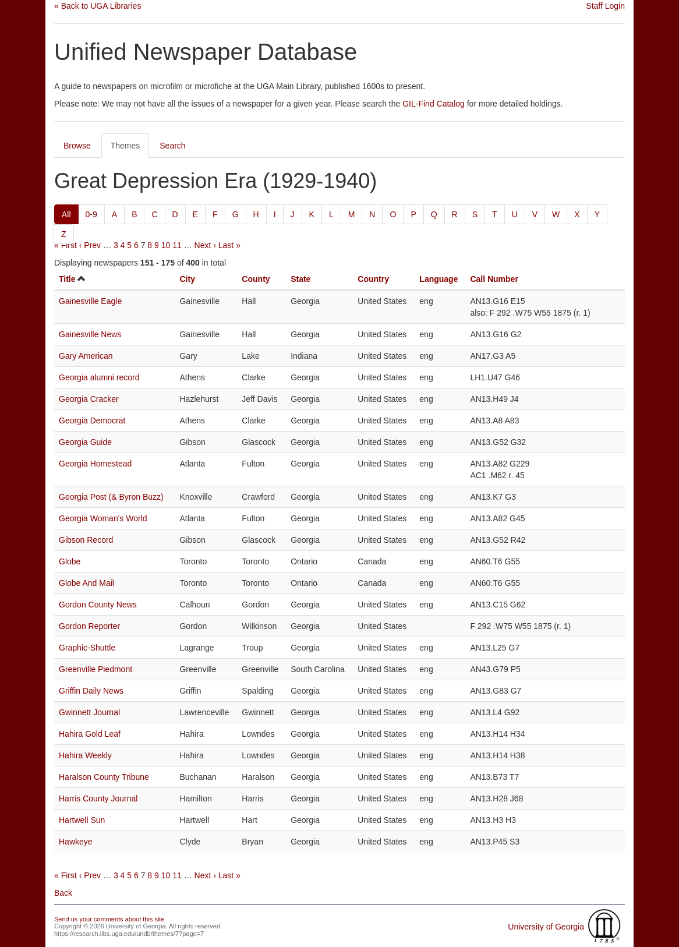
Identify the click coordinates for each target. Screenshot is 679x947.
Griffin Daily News (91, 690)
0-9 (91, 214)
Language (438, 279)
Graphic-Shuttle (87, 647)
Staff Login (605, 5)
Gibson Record (86, 540)
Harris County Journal (98, 798)
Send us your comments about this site (109, 919)
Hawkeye (76, 841)
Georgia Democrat (92, 420)
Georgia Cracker (89, 399)
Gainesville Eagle (90, 301)
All (66, 214)
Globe (69, 561)
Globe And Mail (86, 583)
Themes (125, 145)
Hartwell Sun (82, 820)
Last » (229, 245)
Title (67, 279)
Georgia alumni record (99, 377)
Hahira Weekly (85, 755)
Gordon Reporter (89, 626)
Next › (205, 245)
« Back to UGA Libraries (97, 5)
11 (177, 245)
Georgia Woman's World (103, 518)
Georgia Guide (85, 442)
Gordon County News (98, 604)
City (186, 279)
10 (166, 245)
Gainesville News (90, 334)
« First (65, 245)
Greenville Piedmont (95, 669)
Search (172, 145)
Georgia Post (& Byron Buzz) (111, 496)
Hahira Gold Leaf (90, 733)
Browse (77, 145)
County (256, 279)
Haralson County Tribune (104, 777)
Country (373, 279)
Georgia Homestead (95, 463)
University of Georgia (546, 926)
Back (63, 892)
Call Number (494, 279)
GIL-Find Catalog (433, 103)
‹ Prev (90, 245)
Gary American (86, 356)
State (300, 279)
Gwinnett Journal (89, 712)
